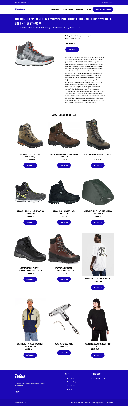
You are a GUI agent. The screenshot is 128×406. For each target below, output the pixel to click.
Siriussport (55, 9)
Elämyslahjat (68, 9)
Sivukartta (109, 403)
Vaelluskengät (86, 36)
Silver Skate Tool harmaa (64, 344)
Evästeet (87, 403)
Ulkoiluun (77, 36)
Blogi (89, 9)
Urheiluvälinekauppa (103, 9)
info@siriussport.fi (107, 2)
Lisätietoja (72, 49)
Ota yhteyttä (78, 403)
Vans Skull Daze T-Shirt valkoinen (97, 279)
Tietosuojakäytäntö (97, 403)
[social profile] (28, 2)
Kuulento (80, 9)
